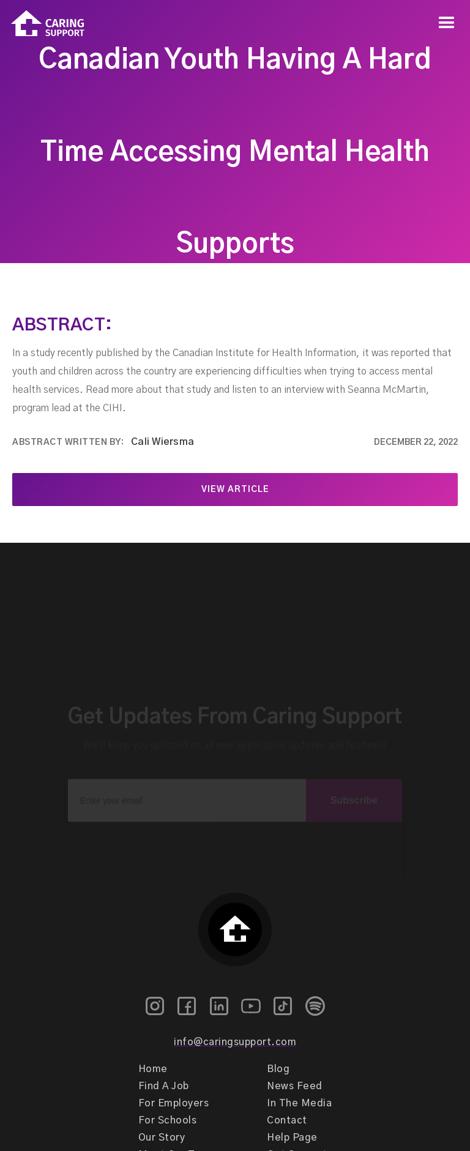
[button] (446, 23)
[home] (42, 23)
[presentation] (235, 835)
